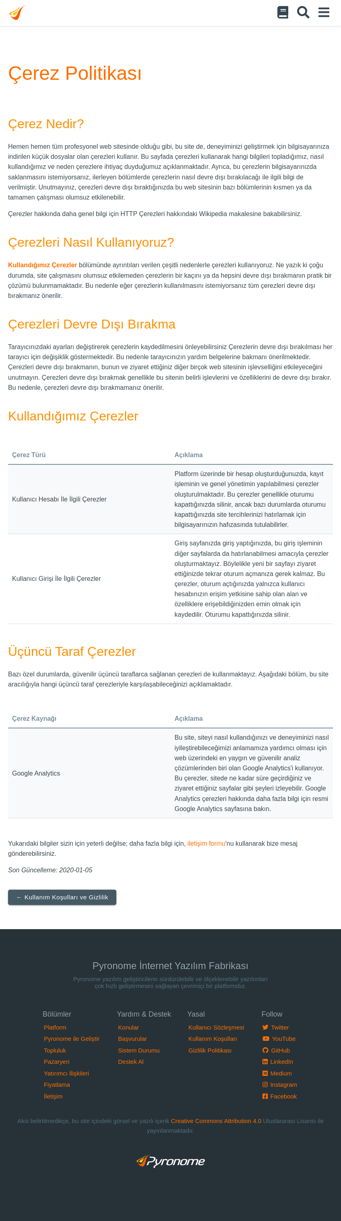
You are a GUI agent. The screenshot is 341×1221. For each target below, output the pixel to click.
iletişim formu (206, 843)
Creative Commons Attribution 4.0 (216, 1120)
